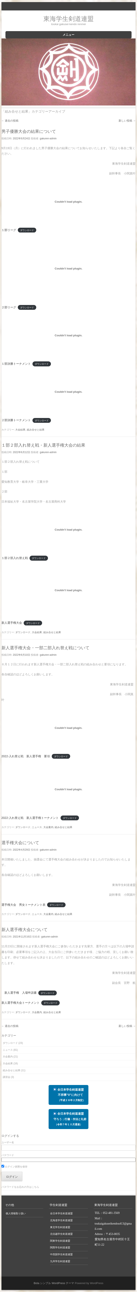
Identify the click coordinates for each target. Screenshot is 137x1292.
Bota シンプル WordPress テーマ (54, 1283)
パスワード (7, 1155)
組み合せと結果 (35, 429)
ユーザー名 (7, 1142)
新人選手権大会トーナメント (20, 1002)
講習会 (6, 1077)
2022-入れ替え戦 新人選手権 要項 (25, 756)
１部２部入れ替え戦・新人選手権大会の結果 (43, 445)
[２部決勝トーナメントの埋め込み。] (68, 392)
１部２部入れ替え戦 (14, 558)
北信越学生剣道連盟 (61, 1233)
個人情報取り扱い (16, 1213)
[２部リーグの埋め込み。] (68, 268)
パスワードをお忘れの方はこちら (20, 1186)
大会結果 (20, 429)
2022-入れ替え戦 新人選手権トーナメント (30, 817)
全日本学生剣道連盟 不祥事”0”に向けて (68, 1095)
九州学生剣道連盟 (60, 1261)
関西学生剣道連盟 (60, 1247)
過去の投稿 (10, 120)
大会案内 (48, 827)
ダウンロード (27, 230)
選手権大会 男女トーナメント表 (23, 904)
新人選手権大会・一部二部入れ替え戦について (45, 647)
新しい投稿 (127, 120)
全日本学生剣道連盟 (68, 1119)
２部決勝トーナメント (16, 420)
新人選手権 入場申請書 (19, 992)
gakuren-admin (48, 138)
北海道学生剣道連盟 (61, 1220)
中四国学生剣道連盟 (61, 1254)
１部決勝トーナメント (16, 363)
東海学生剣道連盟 (68, 18)
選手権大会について (20, 842)
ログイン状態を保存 (14, 1166)
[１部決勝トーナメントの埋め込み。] (68, 335)
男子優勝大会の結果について (28, 131)
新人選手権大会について (24, 929)
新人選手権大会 (11, 622)
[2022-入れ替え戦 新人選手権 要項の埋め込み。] (68, 728)
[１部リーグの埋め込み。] (68, 201)
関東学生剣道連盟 (60, 1240)
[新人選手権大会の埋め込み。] (68, 590)
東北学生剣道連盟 (60, 1227)
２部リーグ (8, 307)
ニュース (37, 827)
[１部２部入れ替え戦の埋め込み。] (68, 529)
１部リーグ (8, 230)
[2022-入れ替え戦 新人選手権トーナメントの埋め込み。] (68, 789)
